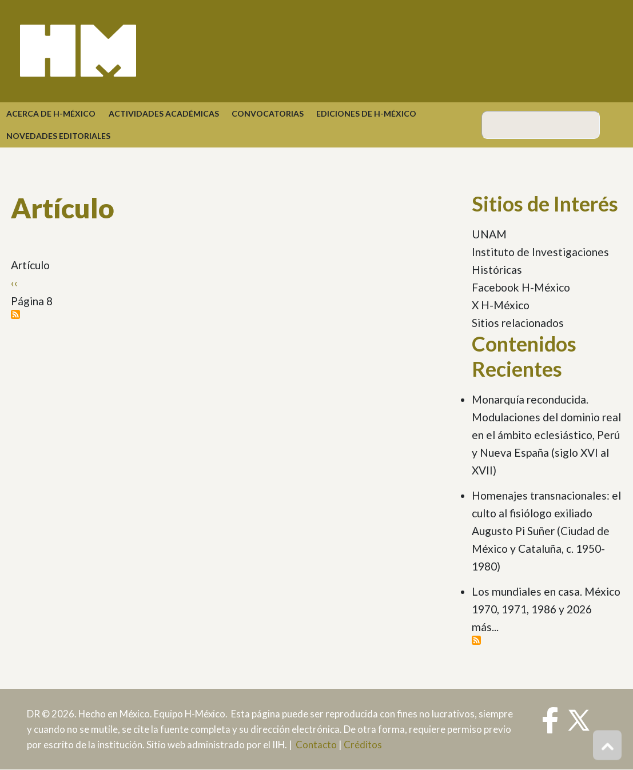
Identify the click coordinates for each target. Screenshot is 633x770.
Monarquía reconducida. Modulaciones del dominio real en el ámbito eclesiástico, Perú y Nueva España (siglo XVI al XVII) (546, 435)
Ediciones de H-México (366, 113)
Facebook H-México (521, 287)
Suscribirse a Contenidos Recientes (476, 640)
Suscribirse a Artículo (15, 314)
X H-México (501, 305)
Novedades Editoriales (58, 136)
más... (485, 626)
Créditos (363, 745)
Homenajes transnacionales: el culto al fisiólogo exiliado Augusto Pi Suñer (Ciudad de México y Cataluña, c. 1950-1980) (546, 531)
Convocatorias (268, 113)
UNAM (489, 234)
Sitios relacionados (518, 322)
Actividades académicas (164, 113)
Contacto (316, 745)
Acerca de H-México (50, 113)
